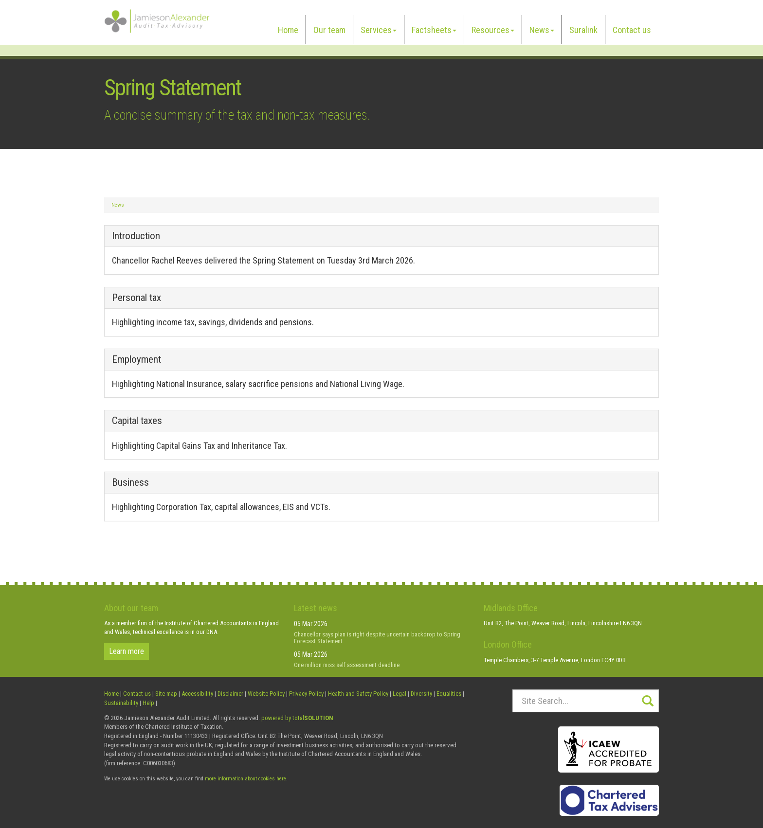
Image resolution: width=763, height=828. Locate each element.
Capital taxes (137, 420)
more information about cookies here (245, 778)
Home (288, 30)
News (541, 30)
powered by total (297, 718)
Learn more (126, 651)
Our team (329, 30)
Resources (493, 30)
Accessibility (197, 693)
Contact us (632, 30)
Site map (166, 693)
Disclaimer (230, 693)
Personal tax (136, 297)
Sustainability (121, 702)
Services (379, 30)
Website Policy (266, 693)
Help (148, 702)
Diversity (421, 693)
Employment (136, 359)
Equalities (448, 693)
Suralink (583, 30)
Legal (399, 693)
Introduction (136, 236)
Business (130, 482)
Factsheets (434, 30)
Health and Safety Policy (358, 693)
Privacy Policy (306, 693)
